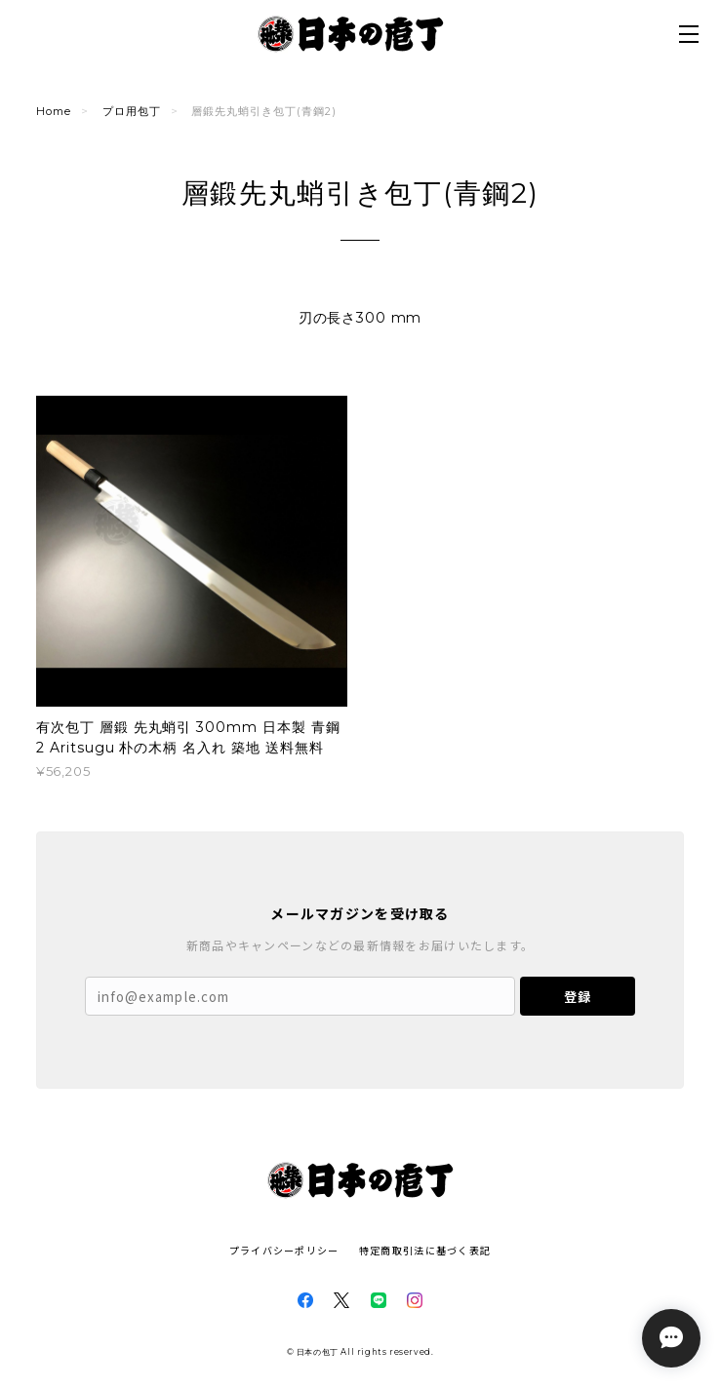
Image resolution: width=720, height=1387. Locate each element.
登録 (577, 996)
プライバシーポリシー (284, 1250)
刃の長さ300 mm (360, 318)
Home (53, 111)
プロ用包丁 (131, 111)
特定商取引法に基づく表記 (425, 1250)
